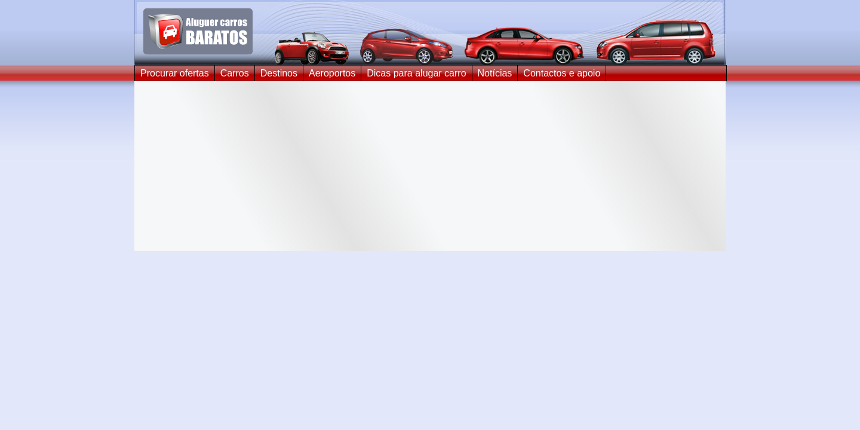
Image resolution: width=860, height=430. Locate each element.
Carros (234, 73)
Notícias (495, 73)
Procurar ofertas (174, 73)
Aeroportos (332, 73)
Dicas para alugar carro (416, 73)
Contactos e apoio (561, 73)
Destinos (278, 73)
